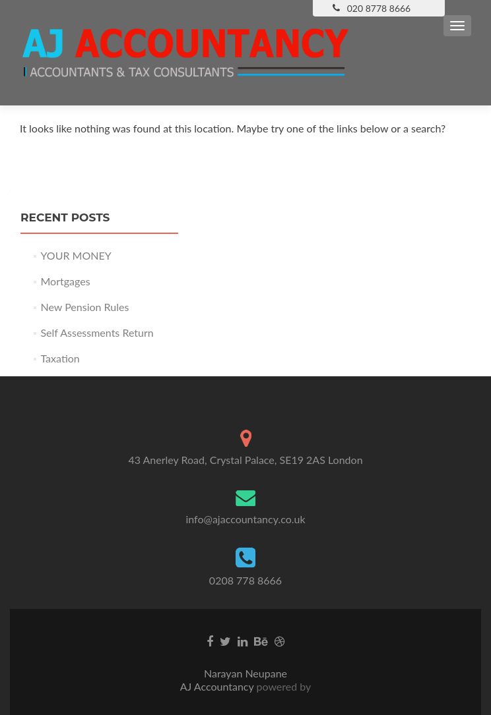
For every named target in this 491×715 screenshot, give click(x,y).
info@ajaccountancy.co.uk (245, 519)
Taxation (59, 358)
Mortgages (65, 281)
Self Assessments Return (96, 332)
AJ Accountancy (218, 686)
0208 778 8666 (245, 580)
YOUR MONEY (75, 255)
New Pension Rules (84, 306)
